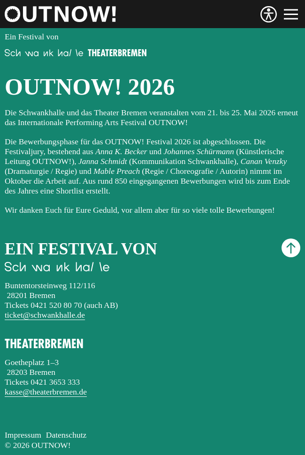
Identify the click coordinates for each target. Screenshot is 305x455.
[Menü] (291, 14)
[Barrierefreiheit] (268, 14)
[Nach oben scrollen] (291, 248)
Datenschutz (66, 435)
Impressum (23, 435)
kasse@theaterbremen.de (46, 391)
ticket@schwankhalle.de (45, 315)
